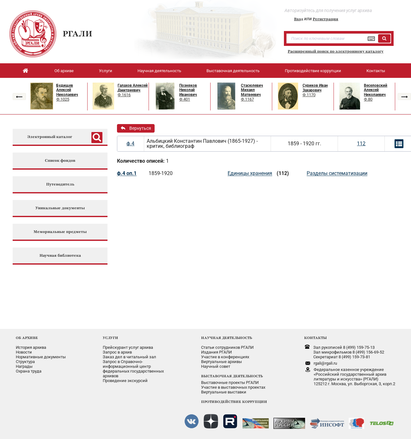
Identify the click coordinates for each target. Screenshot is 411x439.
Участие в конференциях (225, 356)
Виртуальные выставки (223, 392)
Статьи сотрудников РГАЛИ (227, 347)
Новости (24, 352)
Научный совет (215, 366)
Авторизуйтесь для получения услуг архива (328, 10)
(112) (283, 173)
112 (361, 144)
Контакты (375, 70)
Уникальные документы (60, 208)
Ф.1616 (124, 94)
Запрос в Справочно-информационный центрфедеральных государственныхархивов (133, 368)
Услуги (105, 70)
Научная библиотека (60, 255)
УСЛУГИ (110, 337)
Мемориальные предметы (60, 231)
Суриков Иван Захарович (315, 87)
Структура (25, 361)
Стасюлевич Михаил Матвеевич (252, 90)
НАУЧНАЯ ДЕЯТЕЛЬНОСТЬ (226, 337)
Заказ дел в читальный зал (129, 356)
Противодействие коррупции (313, 70)
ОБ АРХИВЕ (27, 337)
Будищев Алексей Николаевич (67, 90)
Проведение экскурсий (125, 380)
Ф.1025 (62, 99)
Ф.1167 (247, 99)
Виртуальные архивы (221, 361)
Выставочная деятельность (233, 70)
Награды (24, 366)
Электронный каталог (49, 137)
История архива (31, 347)
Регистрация (325, 19)
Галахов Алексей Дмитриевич (133, 87)
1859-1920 (161, 173)
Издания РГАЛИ (216, 352)
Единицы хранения (250, 173)
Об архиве (64, 70)
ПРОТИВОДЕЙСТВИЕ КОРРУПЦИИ (234, 401)
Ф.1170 (309, 94)
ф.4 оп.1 (127, 173)
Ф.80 (368, 99)
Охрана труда (28, 371)
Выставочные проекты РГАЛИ (230, 382)
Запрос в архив (117, 352)
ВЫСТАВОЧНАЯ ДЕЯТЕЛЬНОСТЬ (232, 376)
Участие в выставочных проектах (233, 387)
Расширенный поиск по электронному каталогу (335, 51)
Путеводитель (60, 184)
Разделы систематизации (337, 173)
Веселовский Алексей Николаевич (375, 90)
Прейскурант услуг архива (128, 347)
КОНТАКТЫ (315, 337)
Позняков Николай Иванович (188, 90)
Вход (298, 19)
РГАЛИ (77, 33)
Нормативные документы (41, 356)
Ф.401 (184, 99)
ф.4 (130, 144)
